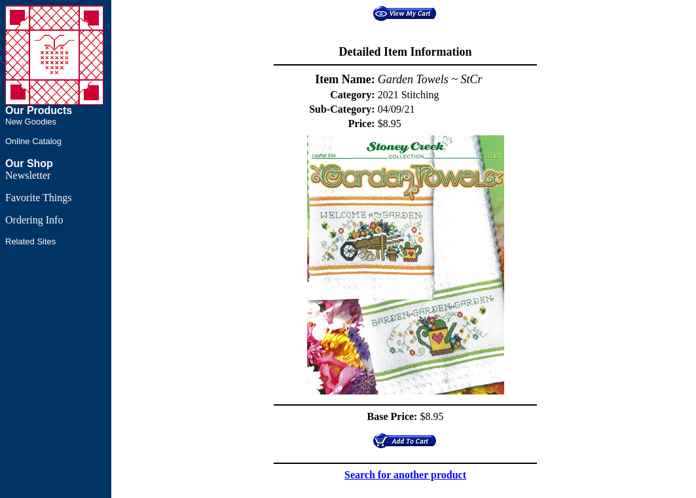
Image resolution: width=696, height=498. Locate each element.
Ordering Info (34, 219)
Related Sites (30, 241)
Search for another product (405, 474)
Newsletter (27, 175)
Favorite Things (38, 197)
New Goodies (30, 121)
